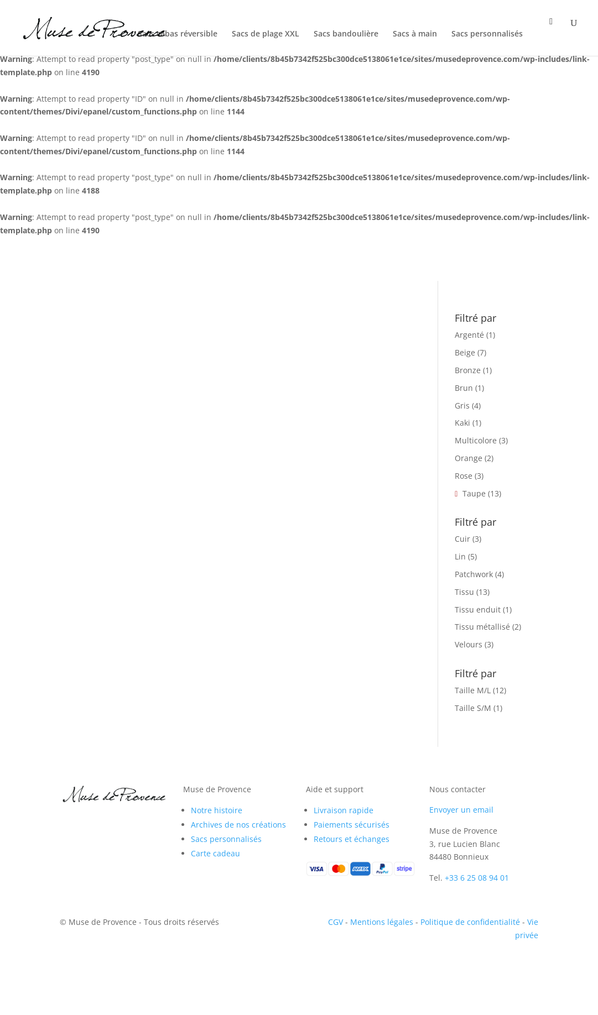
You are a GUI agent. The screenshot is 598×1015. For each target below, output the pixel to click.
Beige (465, 352)
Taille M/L (473, 690)
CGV (335, 922)
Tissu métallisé (482, 626)
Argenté (469, 334)
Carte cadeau (215, 853)
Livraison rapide (343, 810)
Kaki (462, 422)
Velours (468, 644)
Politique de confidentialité (470, 922)
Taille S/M (473, 708)
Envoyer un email (461, 809)
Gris (462, 405)
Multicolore (476, 440)
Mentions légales (381, 922)
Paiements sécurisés (351, 824)
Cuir (462, 538)
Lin (460, 556)
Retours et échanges (351, 839)
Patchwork (474, 574)
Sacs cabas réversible (177, 34)
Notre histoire (216, 810)
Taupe (474, 493)
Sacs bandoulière (346, 34)
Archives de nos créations (238, 824)
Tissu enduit (478, 609)
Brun (464, 388)
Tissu (464, 592)
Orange (468, 458)
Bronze (468, 370)
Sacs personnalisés (487, 34)
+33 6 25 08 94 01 (477, 877)
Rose (463, 475)
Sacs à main (415, 34)
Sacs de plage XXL (265, 34)
